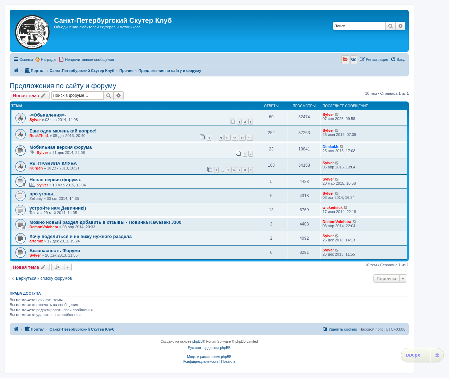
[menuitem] (86, 59)
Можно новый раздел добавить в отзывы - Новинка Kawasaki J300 (105, 222)
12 (242, 138)
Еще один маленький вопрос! (63, 130)
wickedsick (333, 207)
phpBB (197, 341)
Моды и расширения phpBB (209, 357)
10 (227, 138)
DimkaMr (330, 147)
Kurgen (36, 168)
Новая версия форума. (55, 179)
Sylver (35, 120)
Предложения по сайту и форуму (63, 86)
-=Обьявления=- (47, 115)
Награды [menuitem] (48, 59)
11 (235, 138)
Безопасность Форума (54, 250)
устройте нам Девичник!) (57, 208)
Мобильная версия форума (60, 147)
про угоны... (43, 193)
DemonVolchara (43, 227)
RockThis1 (39, 135)
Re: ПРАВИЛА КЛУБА (53, 163)
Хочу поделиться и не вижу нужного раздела (80, 236)
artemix (36, 241)
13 (250, 138)
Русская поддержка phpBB (209, 348)
